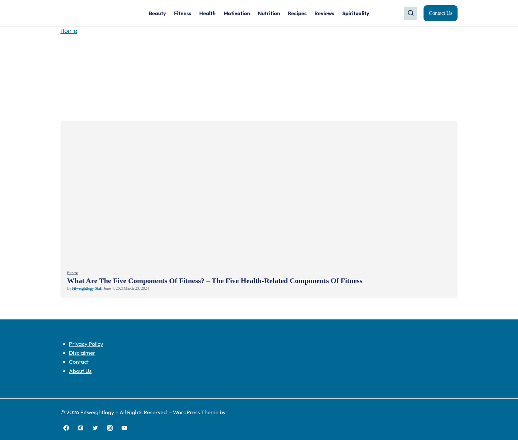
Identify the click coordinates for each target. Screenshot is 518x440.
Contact (79, 361)
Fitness (182, 13)
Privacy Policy (86, 343)
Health (207, 13)
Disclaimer (82, 352)
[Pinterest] (80, 427)
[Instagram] (110, 427)
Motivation (237, 13)
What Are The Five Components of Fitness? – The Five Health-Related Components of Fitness (214, 280)
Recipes (297, 13)
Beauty (157, 13)
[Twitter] (95, 427)
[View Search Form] (410, 13)
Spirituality (355, 13)
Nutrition (269, 13)
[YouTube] (124, 427)
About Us (80, 370)
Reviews (324, 13)
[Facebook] (66, 427)
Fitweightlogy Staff (87, 288)
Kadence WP (243, 412)
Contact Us (440, 13)
